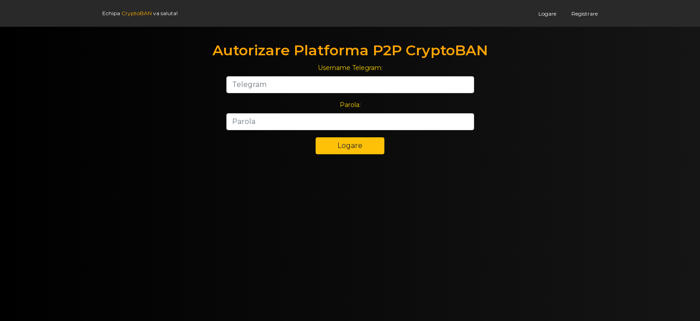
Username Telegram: (350, 68)
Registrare (584, 13)
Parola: (350, 105)
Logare (547, 13)
